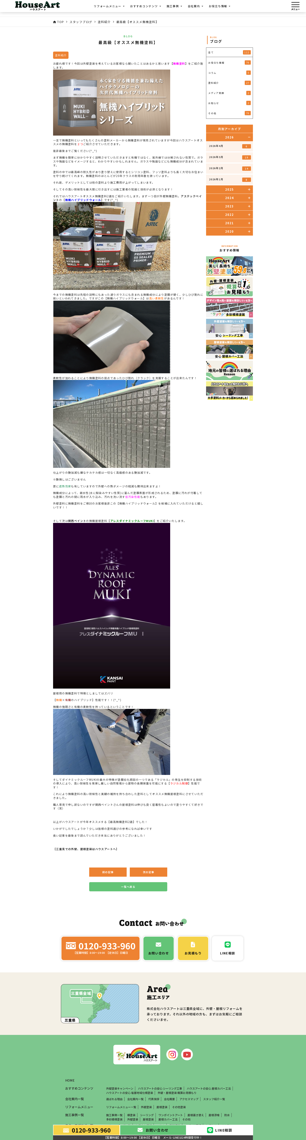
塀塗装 (131, 1115)
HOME (70, 1080)
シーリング (147, 1115)
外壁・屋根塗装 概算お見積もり (177, 1093)
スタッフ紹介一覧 (214, 1099)
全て (229, 52)
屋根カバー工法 (168, 1119)
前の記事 (108, 872)
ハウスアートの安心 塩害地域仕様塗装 (129, 1093)
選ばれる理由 (114, 1099)
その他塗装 (179, 1107)
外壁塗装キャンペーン (119, 1088)
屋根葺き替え (196, 1115)
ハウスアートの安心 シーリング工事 (160, 1088)
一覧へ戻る (128, 887)
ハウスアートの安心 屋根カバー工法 (209, 1088)
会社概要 (169, 1099)
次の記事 (148, 872)
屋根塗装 (162, 1107)
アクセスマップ (189, 1099)
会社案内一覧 (135, 1099)
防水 (227, 1115)
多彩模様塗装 (114, 1119)
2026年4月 (230, 146)
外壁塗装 (146, 1107)
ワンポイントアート (170, 1115)
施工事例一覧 (114, 1115)
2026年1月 (230, 179)
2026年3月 (230, 157)
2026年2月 (230, 168)
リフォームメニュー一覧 (121, 1107)
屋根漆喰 (214, 1115)
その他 (186, 1119)
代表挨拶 (153, 1099)
